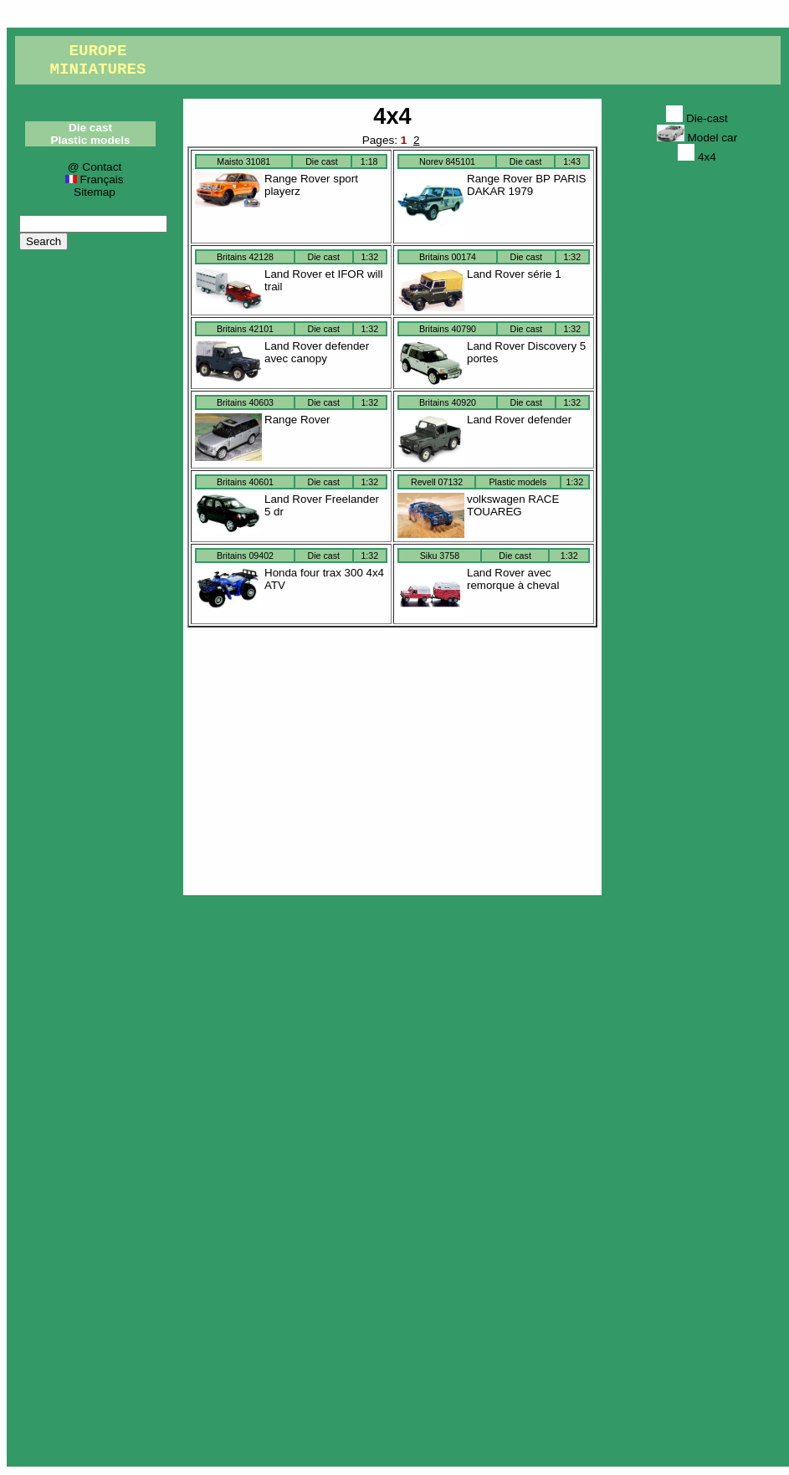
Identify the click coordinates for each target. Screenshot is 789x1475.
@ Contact (94, 167)
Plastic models (90, 140)
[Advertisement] (392, 757)
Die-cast (697, 118)
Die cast (90, 127)
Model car (697, 137)
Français (94, 179)
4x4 (392, 116)
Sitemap (94, 192)
